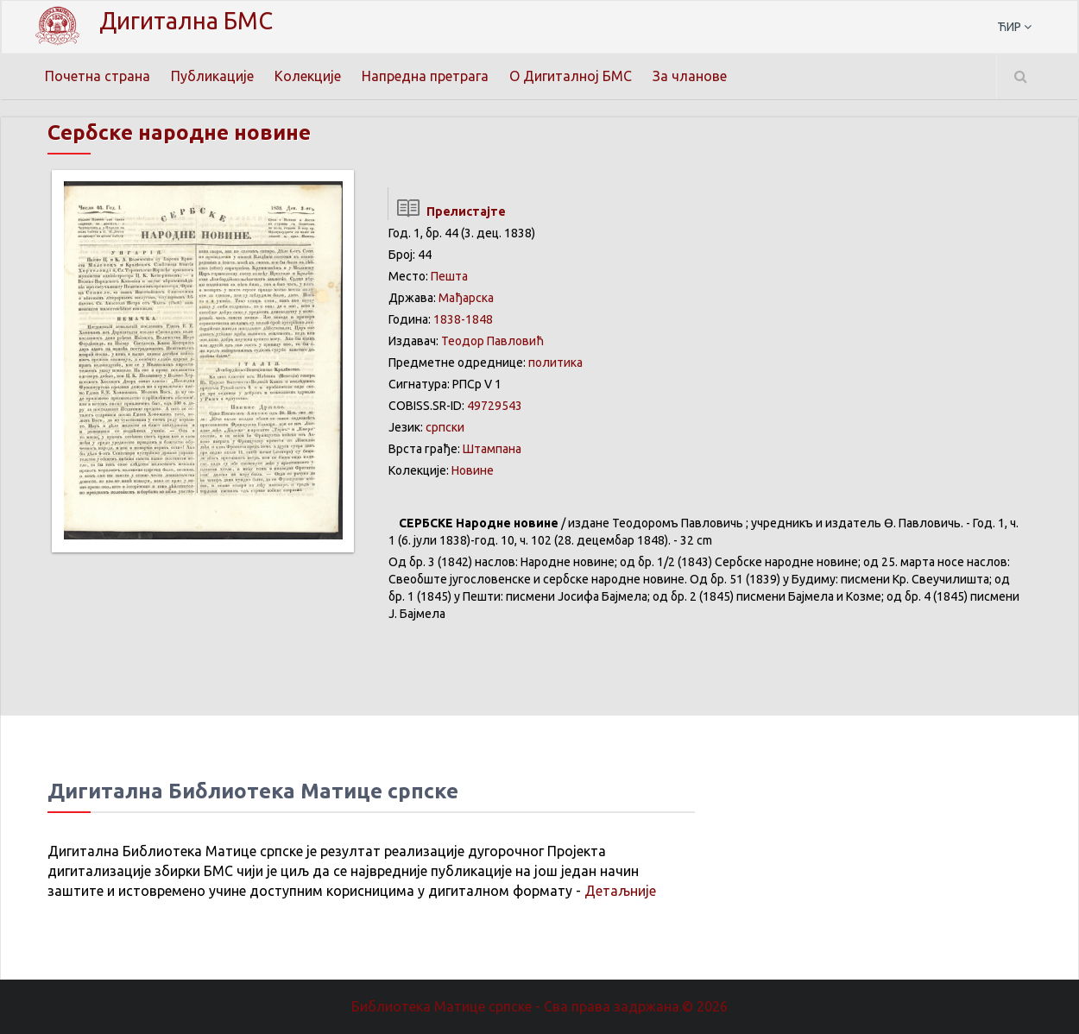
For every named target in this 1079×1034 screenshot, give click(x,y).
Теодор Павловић (492, 341)
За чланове (690, 76)
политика (555, 362)
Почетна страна (97, 76)
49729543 (494, 406)
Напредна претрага (425, 76)
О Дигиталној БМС (570, 76)
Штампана (492, 449)
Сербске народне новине (179, 132)
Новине (472, 470)
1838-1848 (463, 319)
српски (445, 427)
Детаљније (620, 890)
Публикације (212, 76)
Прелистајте (447, 211)
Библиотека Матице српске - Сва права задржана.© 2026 (539, 1006)
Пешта (449, 276)
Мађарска (466, 298)
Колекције (307, 76)
